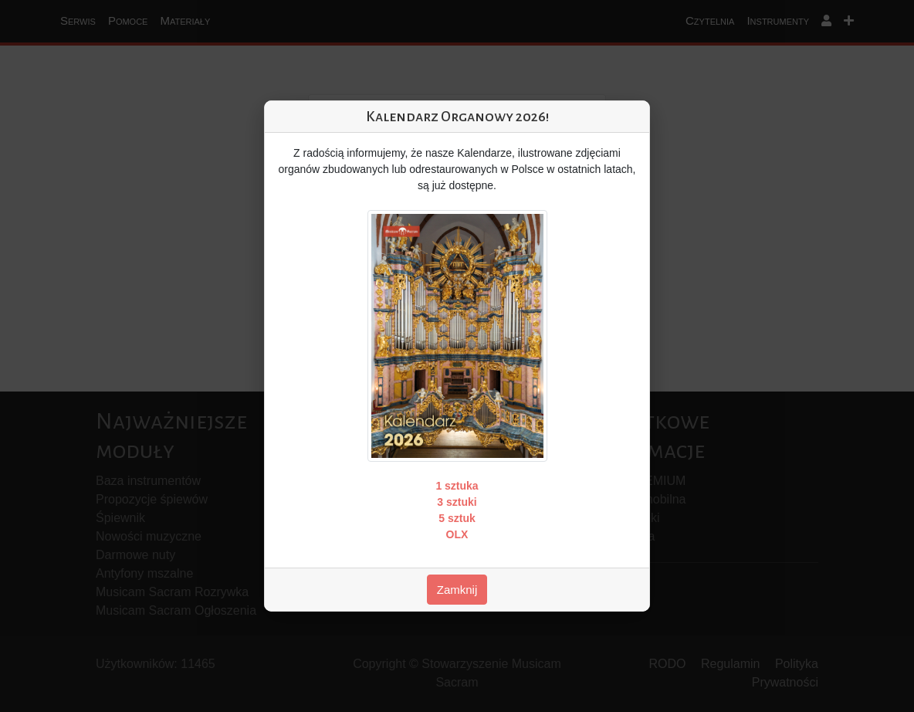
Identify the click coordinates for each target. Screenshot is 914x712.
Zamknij (457, 589)
